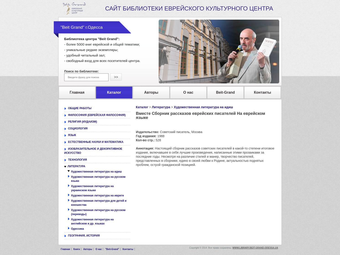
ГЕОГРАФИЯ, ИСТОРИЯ (84, 235)
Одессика (77, 228)
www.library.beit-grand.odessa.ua (255, 248)
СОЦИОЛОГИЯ (78, 128)
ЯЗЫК (72, 135)
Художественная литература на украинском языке (92, 188)
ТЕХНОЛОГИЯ (77, 159)
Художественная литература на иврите (97, 195)
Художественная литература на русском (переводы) (98, 212)
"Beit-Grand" (112, 249)
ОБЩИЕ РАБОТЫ (79, 108)
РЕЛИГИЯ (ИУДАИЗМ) (82, 121)
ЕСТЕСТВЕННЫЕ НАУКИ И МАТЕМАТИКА (95, 142)
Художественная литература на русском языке (98, 179)
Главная (65, 249)
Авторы (87, 249)
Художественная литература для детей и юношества (99, 203)
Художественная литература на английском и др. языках (92, 221)
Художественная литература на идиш (203, 107)
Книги (77, 249)
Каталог (142, 107)
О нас (99, 249)
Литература (161, 107)
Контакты (127, 249)
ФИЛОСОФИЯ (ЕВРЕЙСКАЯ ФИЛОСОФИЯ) (97, 115)
